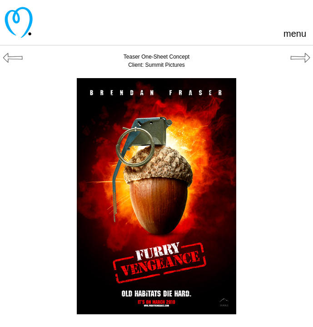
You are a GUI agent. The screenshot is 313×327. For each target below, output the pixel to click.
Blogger (271, 13)
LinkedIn (286, 13)
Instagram (301, 13)
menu (294, 33)
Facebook (256, 13)
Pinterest (241, 13)
